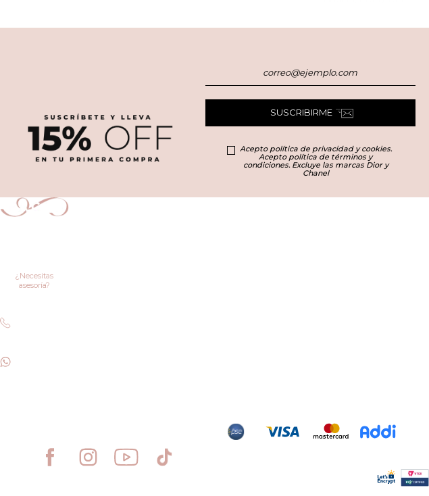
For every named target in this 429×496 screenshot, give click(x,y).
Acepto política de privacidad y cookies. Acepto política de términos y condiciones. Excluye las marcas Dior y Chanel (316, 161)
